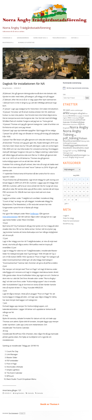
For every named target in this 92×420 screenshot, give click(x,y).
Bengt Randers (7, 88)
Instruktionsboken (10, 217)
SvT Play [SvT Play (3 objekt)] (74, 151)
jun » (67, 203)
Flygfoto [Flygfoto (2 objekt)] (65, 118)
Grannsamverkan (23, 38)
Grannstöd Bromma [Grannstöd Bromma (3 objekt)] (69, 120)
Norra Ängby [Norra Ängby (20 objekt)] (79, 127)
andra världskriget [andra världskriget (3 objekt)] (76, 110)
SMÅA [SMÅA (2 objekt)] (87, 141)
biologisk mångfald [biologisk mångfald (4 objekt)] (77, 113)
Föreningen (7, 38)
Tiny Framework (13, 413)
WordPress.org (68, 224)
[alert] (78, 88)
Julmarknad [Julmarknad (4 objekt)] (80, 120)
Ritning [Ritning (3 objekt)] (83, 141)
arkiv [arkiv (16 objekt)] (66, 113)
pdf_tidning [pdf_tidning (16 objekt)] (71, 138)
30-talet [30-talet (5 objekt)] (66, 110)
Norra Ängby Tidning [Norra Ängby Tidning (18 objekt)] (72, 133)
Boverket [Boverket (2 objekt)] (65, 116)
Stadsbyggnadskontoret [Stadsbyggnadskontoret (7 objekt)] (75, 145)
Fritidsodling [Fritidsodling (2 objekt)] (74, 118)
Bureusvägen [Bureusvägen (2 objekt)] (79, 116)
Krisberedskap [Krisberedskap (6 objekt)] (77, 122)
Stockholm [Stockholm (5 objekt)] (67, 148)
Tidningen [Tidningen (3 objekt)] (66, 153)
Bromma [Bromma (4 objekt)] (72, 116)
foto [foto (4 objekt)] (69, 118)
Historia (74, 38)
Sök (64, 94)
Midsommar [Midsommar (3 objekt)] (67, 124)
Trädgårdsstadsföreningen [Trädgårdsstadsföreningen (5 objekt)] (75, 155)
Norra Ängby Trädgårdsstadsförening (27, 28)
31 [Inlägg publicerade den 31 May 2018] (76, 200)
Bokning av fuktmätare (26, 42)
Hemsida (31, 393)
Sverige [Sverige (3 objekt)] (65, 151)
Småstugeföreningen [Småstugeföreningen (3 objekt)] (70, 143)
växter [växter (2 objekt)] (67, 157)
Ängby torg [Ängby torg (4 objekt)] (73, 157)
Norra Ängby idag (39, 38)
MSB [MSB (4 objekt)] (80, 124)
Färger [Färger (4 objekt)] (81, 118)
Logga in (66, 215)
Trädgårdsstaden (58, 38)
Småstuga (34, 213)
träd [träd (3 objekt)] (71, 153)
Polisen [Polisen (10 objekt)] (83, 138)
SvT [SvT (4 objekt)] (69, 151)
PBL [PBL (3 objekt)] (75, 135)
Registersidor (7, 42)
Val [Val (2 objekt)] (64, 157)
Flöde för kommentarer (71, 221)
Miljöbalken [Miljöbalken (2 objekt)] (74, 124)
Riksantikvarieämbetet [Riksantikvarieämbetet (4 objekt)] (72, 141)
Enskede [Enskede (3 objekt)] (86, 116)
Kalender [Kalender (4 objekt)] (66, 122)
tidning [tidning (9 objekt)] (82, 150)
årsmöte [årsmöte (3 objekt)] (81, 157)
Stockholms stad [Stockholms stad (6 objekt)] (81, 147)
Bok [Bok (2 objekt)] (86, 113)
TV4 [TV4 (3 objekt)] (88, 155)
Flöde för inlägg (68, 218)
